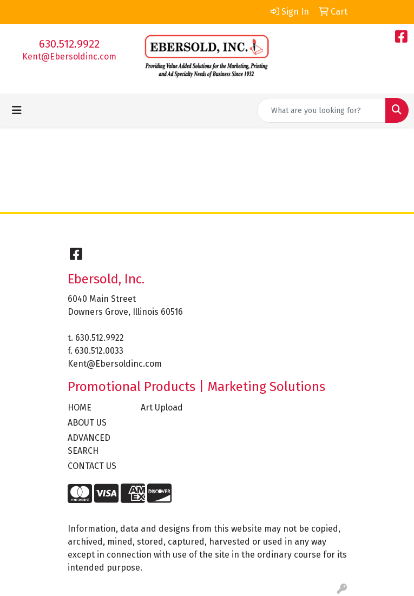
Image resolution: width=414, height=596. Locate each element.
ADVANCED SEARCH (89, 444)
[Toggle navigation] (16, 110)
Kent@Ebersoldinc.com (69, 56)
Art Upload (162, 407)
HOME (79, 407)
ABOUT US (87, 423)
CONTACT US (92, 466)
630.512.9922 (69, 43)
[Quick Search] (321, 110)
